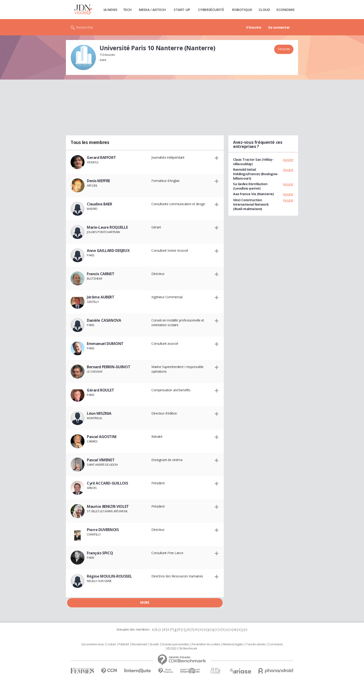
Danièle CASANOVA (104, 320)
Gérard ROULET (100, 390)
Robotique (242, 9)
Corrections (275, 644)
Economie (285, 9)
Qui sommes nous (92, 644)
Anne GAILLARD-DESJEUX (108, 250)
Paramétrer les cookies (206, 644)
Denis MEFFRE (98, 180)
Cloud (264, 9)
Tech (127, 9)
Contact (111, 644)
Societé (154, 644)
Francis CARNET (100, 273)
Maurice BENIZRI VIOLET (108, 506)
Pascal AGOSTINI (102, 436)
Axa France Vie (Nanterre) (253, 194)
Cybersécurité (211, 9)
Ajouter (288, 159)
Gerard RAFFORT (101, 157)
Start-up (182, 9)
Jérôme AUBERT (100, 297)
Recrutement (139, 644)
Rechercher (84, 27)
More (144, 602)
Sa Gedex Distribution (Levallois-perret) (250, 186)
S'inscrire (253, 27)
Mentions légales (233, 644)
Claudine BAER (99, 204)
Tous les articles (256, 644)
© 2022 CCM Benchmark (182, 648)
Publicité (124, 644)
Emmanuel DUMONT (105, 343)
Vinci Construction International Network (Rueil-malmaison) (251, 204)
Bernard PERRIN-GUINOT (108, 366)
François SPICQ (100, 553)
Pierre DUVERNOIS (103, 529)
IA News (110, 9)
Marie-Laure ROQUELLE (107, 227)
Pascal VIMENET (100, 459)
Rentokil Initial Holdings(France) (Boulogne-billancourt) (255, 174)
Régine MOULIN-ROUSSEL (109, 576)
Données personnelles (175, 644)
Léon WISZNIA (99, 413)
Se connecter (279, 27)
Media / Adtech (152, 9)
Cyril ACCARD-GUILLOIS (107, 483)
